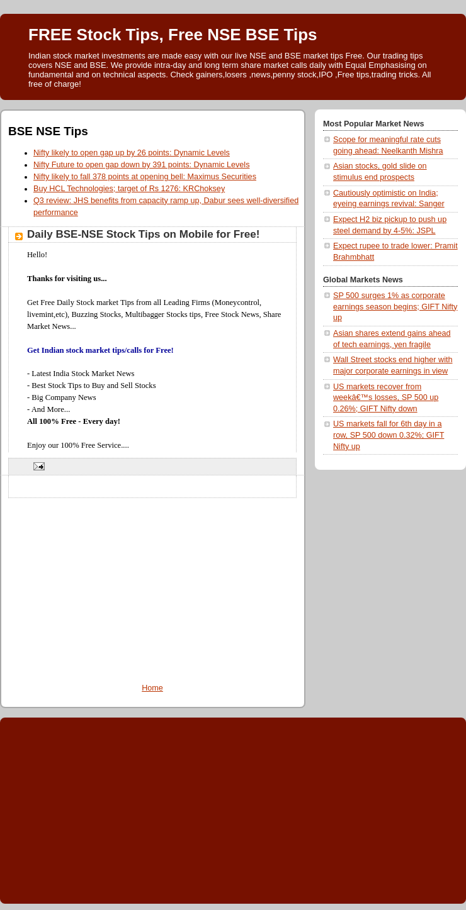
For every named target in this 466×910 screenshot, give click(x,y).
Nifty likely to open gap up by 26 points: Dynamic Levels (131, 152)
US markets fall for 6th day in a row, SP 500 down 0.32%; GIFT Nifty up (388, 434)
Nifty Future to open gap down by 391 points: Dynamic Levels (141, 164)
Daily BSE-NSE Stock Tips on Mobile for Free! (143, 234)
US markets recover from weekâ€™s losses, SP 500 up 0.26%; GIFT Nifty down (385, 397)
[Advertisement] (152, 586)
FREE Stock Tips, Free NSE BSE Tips (172, 34)
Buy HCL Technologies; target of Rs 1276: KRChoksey (129, 188)
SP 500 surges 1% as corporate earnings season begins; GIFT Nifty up (395, 306)
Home (152, 688)
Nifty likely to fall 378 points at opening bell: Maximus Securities (144, 176)
